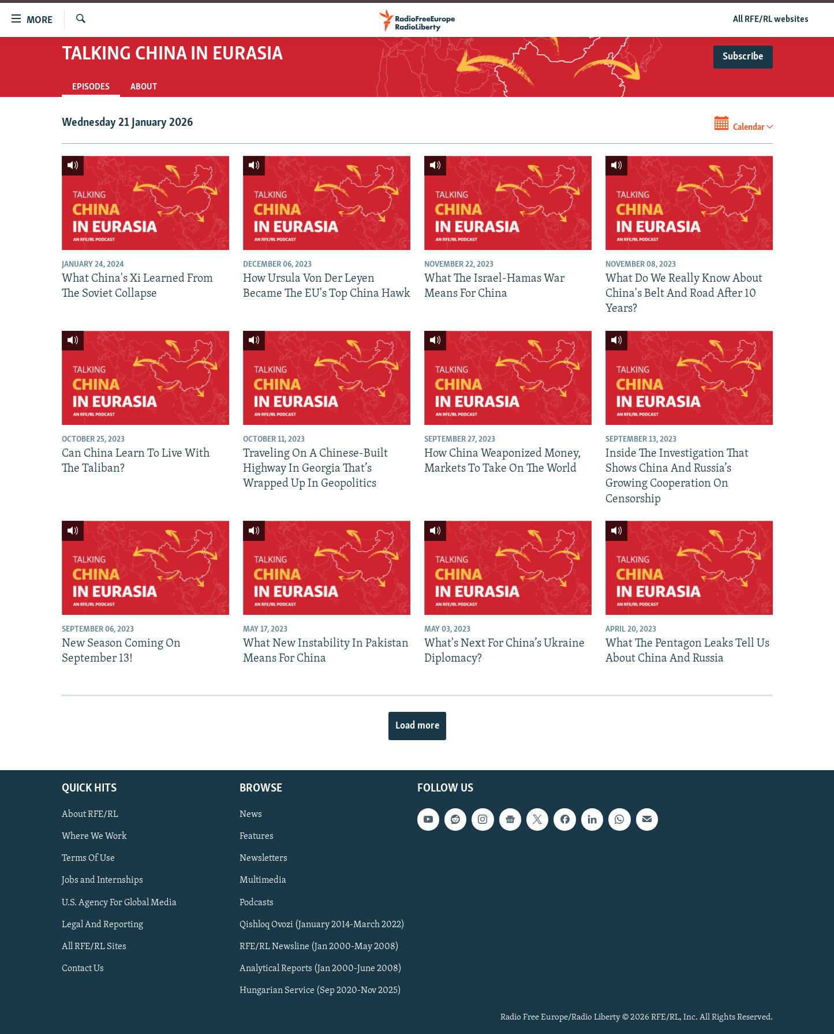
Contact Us (83, 968)
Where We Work (94, 836)
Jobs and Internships (102, 880)
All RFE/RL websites (771, 19)
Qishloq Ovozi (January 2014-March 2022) (322, 924)
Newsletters (263, 858)
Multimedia (263, 880)
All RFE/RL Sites (94, 946)
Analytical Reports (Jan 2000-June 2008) (321, 968)
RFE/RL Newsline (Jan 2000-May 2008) (319, 946)
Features (257, 836)
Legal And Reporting (102, 924)
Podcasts (257, 902)
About (143, 87)
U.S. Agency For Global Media (119, 902)
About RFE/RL (90, 814)
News (251, 814)
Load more (417, 726)
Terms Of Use (88, 858)
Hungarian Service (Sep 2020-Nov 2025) (320, 990)
